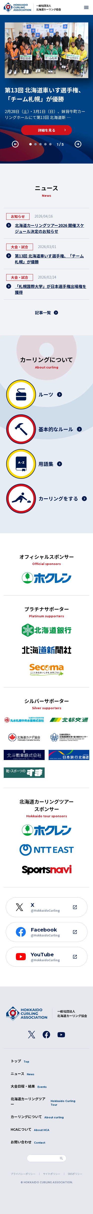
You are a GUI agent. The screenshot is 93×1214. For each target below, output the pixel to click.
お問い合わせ (28, 1142)
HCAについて (30, 1129)
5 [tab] (50, 144)
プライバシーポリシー (23, 1174)
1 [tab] (30, 144)
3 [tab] (40, 144)
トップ (20, 1061)
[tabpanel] (46, 78)
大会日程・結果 (29, 1086)
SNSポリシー (75, 1174)
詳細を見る (46, 130)
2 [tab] (35, 144)
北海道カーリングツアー (47, 1101)
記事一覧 (43, 312)
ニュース (22, 1073)
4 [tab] (45, 144)
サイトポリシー (51, 1174)
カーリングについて (37, 1116)
